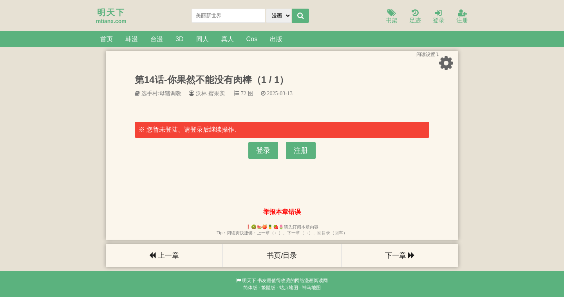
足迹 (415, 17)
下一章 (400, 255)
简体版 (250, 287)
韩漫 (131, 38)
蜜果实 (216, 93)
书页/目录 (282, 255)
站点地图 (288, 287)
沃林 (201, 93)
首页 (106, 38)
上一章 (164, 255)
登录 (439, 17)
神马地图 (311, 287)
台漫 (156, 38)
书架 (392, 17)
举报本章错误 (282, 211)
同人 (202, 38)
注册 (462, 17)
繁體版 (268, 287)
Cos (252, 38)
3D (179, 38)
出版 (276, 38)
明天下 (249, 280)
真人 (227, 38)
